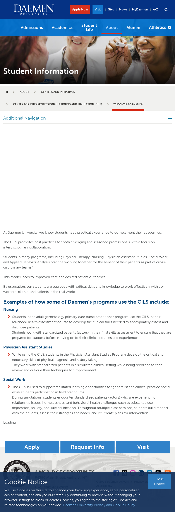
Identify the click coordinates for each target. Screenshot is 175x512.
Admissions (32, 27)
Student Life (89, 27)
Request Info (87, 447)
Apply (32, 447)
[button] (166, 9)
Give (111, 9)
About (112, 27)
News (123, 9)
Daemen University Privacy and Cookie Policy (99, 505)
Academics (62, 27)
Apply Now (80, 9)
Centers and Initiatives (58, 91)
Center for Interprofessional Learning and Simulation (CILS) (57, 104)
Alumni (133, 27)
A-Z (155, 9)
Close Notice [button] (159, 481)
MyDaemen (140, 9)
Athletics (157, 27)
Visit (98, 9)
